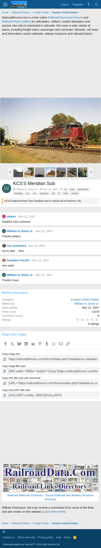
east (72, 189)
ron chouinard (16, 245)
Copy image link (11, 353)
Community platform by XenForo (31, 544)
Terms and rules (26, 537)
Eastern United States (85, 299)
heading (18, 193)
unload (74, 193)
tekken (11, 216)
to (59, 193)
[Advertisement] (50, 66)
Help (58, 537)
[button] (9, 172)
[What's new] (89, 4)
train (65, 193)
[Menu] (5, 4)
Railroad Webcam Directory (25, 495)
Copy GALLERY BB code (16, 390)
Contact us (9, 537)
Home (67, 537)
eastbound (83, 189)
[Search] (96, 4)
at (65, 189)
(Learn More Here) (53, 511)
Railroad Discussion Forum (65, 17)
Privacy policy (45, 537)
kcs (27, 193)
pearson (44, 193)
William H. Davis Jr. (27, 189)
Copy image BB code (13, 366)
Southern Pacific (18, 260)
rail (53, 193)
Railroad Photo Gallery (16, 21)
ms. (34, 193)
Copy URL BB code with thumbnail (21, 377)
